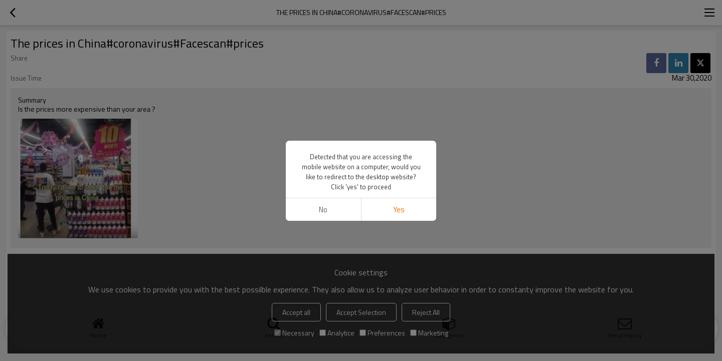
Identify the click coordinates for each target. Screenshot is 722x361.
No (323, 209)
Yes (399, 209)
